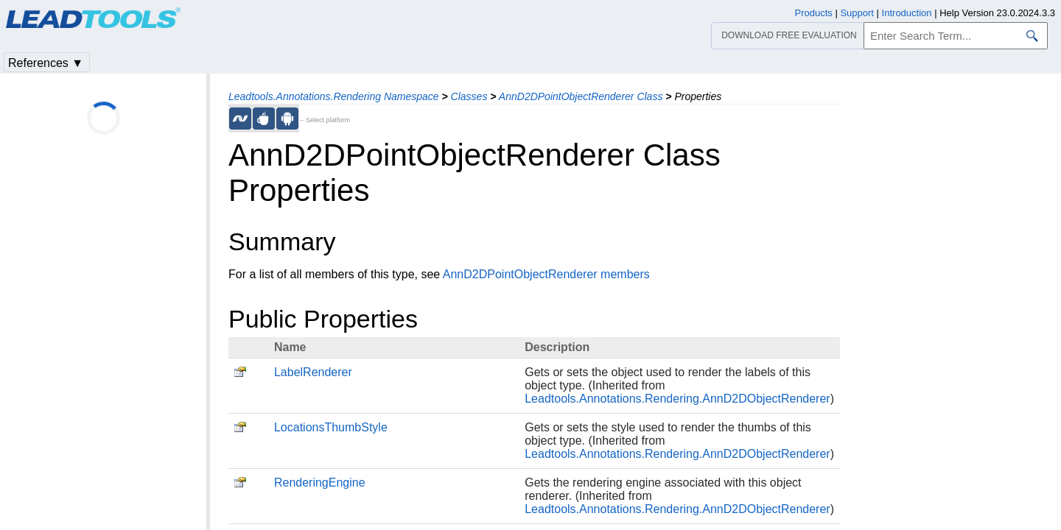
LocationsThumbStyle (331, 427)
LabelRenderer (313, 372)
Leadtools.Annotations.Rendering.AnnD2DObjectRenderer (677, 398)
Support (857, 12)
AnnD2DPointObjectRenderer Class (581, 96)
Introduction (907, 12)
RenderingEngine (319, 482)
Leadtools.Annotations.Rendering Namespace (333, 96)
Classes (469, 96)
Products (814, 12)
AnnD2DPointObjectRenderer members (546, 274)
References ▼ (45, 63)
